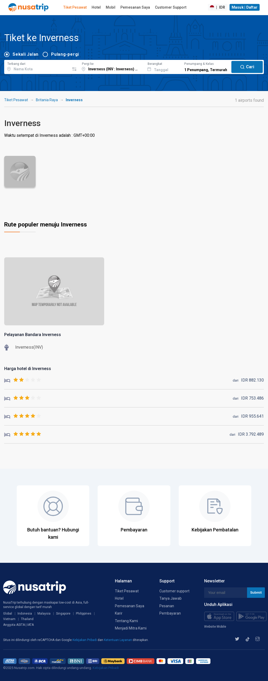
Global (7, 613)
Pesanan (166, 606)
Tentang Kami (126, 621)
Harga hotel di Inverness (27, 368)
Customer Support (170, 7)
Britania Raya (47, 100)
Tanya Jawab (170, 598)
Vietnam (9, 619)
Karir (118, 613)
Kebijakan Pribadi (85, 640)
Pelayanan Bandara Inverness (32, 334)
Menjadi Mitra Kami (131, 628)
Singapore (63, 613)
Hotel (96, 7)
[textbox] (37, 66)
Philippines (83, 613)
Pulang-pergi (65, 54)
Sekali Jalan (25, 54)
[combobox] (37, 66)
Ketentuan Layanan (118, 640)
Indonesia (25, 613)
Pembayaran (170, 613)
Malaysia (44, 613)
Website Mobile (215, 626)
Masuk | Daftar (245, 7)
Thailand (27, 619)
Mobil (110, 7)
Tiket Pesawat (75, 7)
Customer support (174, 591)
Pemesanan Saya (135, 7)
